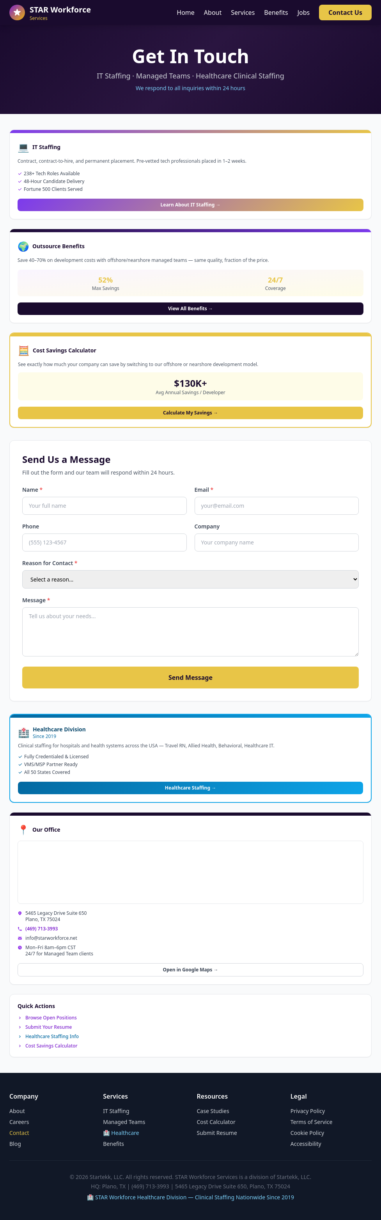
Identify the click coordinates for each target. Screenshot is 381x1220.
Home (186, 12)
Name (32, 489)
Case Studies (213, 1111)
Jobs (304, 12)
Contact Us (345, 12)
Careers (19, 1122)
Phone (30, 526)
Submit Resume (217, 1132)
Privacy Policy (308, 1111)
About (213, 12)
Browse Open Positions (47, 1018)
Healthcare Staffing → (190, 787)
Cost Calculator (216, 1122)
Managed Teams (124, 1122)
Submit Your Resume (45, 1027)
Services (243, 12)
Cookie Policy (307, 1132)
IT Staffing (116, 1111)
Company (207, 526)
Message (36, 600)
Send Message (190, 677)
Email (204, 489)
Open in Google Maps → (190, 969)
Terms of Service (312, 1122)
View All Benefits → (190, 308)
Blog (15, 1143)
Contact (19, 1132)
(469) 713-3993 (41, 929)
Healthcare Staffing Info (48, 1036)
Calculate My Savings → (190, 412)
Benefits (276, 12)
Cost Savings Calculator (48, 1046)
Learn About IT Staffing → (191, 204)
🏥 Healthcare (121, 1132)
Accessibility (306, 1143)
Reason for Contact (49, 563)
